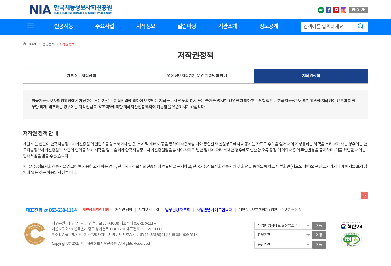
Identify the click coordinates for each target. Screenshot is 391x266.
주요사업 (104, 26)
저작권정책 (311, 76)
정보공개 (268, 26)
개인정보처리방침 (81, 76)
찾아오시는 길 (148, 210)
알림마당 (186, 26)
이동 (319, 226)
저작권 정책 (123, 210)
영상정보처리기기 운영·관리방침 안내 (197, 76)
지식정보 (145, 26)
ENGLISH (358, 10)
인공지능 (63, 26)
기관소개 (227, 26)
